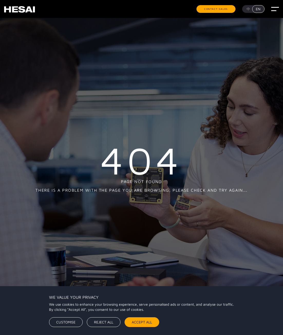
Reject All (103, 322)
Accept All (142, 322)
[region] (141, 310)
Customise (66, 322)
